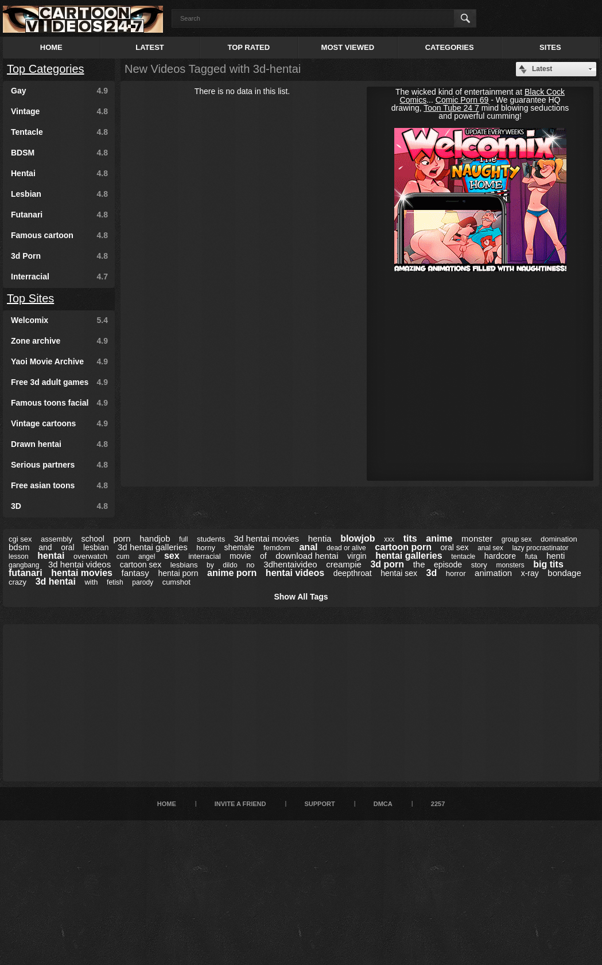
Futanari (59, 214)
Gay (59, 90)
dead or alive (346, 548)
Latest (149, 47)
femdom (276, 547)
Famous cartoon (59, 235)
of (263, 556)
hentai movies (81, 573)
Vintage (59, 111)
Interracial (59, 276)
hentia (320, 538)
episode (448, 564)
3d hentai (56, 581)
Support (319, 803)
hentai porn (178, 573)
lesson (19, 556)
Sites (550, 47)
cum (123, 556)
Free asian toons (59, 485)
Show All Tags (301, 596)
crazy (17, 582)
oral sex (455, 547)
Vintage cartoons (59, 423)
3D (59, 506)
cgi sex (20, 539)
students (211, 539)
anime (439, 538)
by (210, 565)
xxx (389, 539)
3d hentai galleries (153, 547)
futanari (25, 573)
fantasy (135, 573)
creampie (344, 564)
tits (410, 538)
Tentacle (59, 132)
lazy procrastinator (540, 548)
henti (555, 556)
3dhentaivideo (290, 564)
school (92, 538)
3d (431, 573)
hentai (50, 556)
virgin (356, 556)
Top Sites (30, 298)
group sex (517, 539)
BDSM (59, 152)
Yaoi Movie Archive (59, 361)
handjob (154, 538)
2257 (438, 803)
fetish (115, 582)
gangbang (24, 565)
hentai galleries (408, 556)
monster (476, 538)
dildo (230, 565)
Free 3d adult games (59, 382)
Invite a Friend (240, 803)
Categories (449, 47)
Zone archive (59, 340)
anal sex (490, 548)
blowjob (357, 538)
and (45, 547)
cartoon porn (403, 547)
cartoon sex (140, 564)
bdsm (19, 547)
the (419, 564)
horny (205, 547)
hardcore (500, 556)
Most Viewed (347, 47)
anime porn (232, 573)
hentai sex (398, 573)
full (183, 539)
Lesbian (59, 194)
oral (67, 547)
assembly (56, 539)
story (479, 565)
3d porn (387, 564)
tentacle (463, 556)
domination (559, 539)
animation (493, 573)
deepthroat (352, 573)
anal (308, 547)
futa (531, 556)
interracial (204, 556)
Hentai (59, 173)
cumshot (176, 582)
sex (172, 556)
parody (142, 582)
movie (240, 556)
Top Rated (248, 47)
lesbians (184, 565)
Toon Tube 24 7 (451, 107)
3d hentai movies (266, 538)
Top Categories (45, 69)
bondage (564, 573)
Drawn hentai (59, 444)
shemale (239, 547)
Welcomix (59, 320)
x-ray (530, 573)
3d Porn (59, 255)
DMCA (383, 803)
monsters (510, 565)
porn (122, 538)
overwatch (90, 556)
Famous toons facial (59, 402)
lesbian (95, 547)
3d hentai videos (79, 564)
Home (51, 47)
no (250, 565)
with (91, 582)
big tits (548, 564)
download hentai (306, 556)
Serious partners (59, 464)
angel (146, 556)
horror (456, 573)
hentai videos (295, 573)
